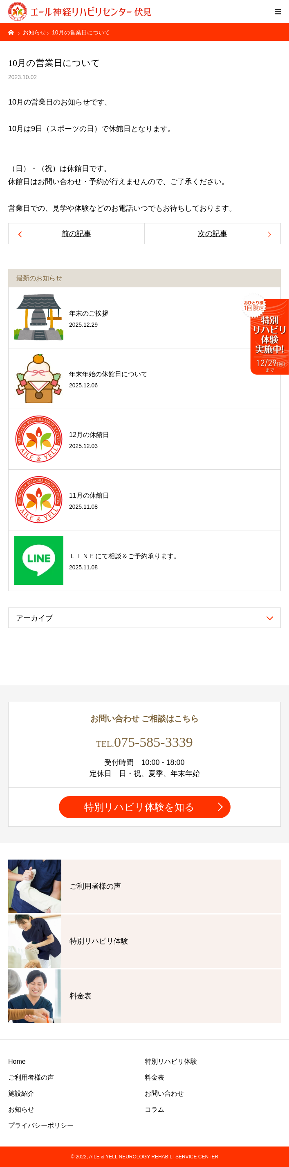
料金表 (154, 1077)
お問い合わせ (164, 1093)
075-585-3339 (153, 742)
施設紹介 (21, 1093)
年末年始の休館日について (108, 374)
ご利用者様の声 (31, 1077)
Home (17, 1061)
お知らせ (21, 1109)
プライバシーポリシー (41, 1125)
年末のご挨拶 (88, 313)
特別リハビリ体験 (171, 1061)
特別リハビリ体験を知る (139, 806)
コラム (154, 1109)
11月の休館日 (89, 495)
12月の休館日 (89, 434)
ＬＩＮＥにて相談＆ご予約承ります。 (124, 556)
